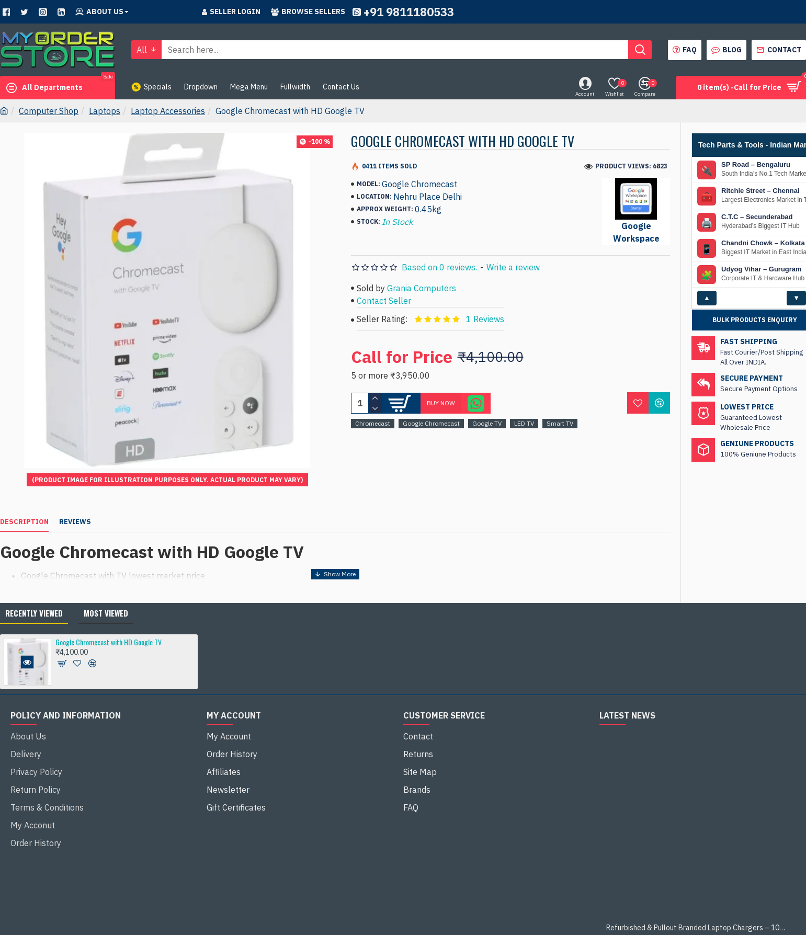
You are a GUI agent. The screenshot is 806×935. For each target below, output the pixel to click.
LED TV (524, 423)
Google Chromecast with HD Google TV (108, 616)
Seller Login (231, 11)
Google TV (487, 423)
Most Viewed (106, 586)
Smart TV (560, 423)
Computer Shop (48, 111)
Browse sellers (308, 11)
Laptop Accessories (168, 111)
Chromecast (372, 423)
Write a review (513, 267)
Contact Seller (384, 300)
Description (24, 509)
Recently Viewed (34, 586)
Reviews (75, 509)
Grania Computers (421, 288)
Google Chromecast (431, 423)
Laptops (104, 111)
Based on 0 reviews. (439, 267)
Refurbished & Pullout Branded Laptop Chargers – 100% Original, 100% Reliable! (697, 902)
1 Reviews (485, 319)
